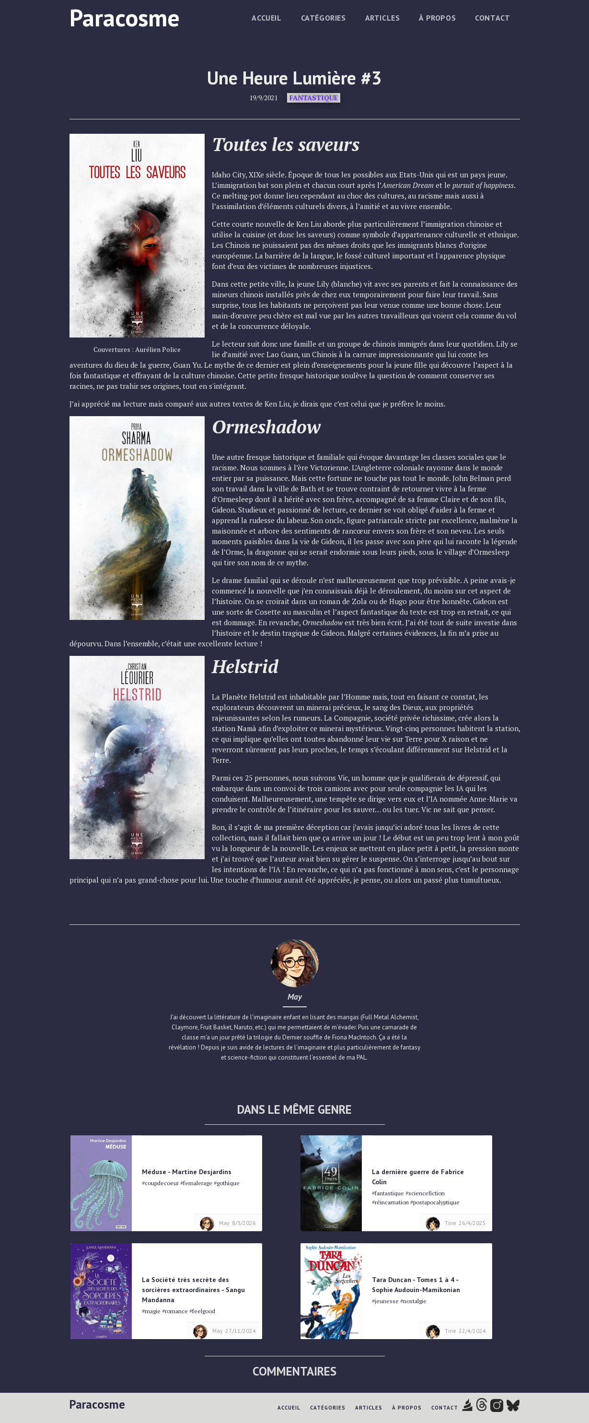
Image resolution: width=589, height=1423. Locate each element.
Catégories (323, 18)
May (295, 997)
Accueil (266, 18)
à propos (437, 18)
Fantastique (313, 97)
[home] (124, 16)
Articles (382, 18)
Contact (492, 18)
